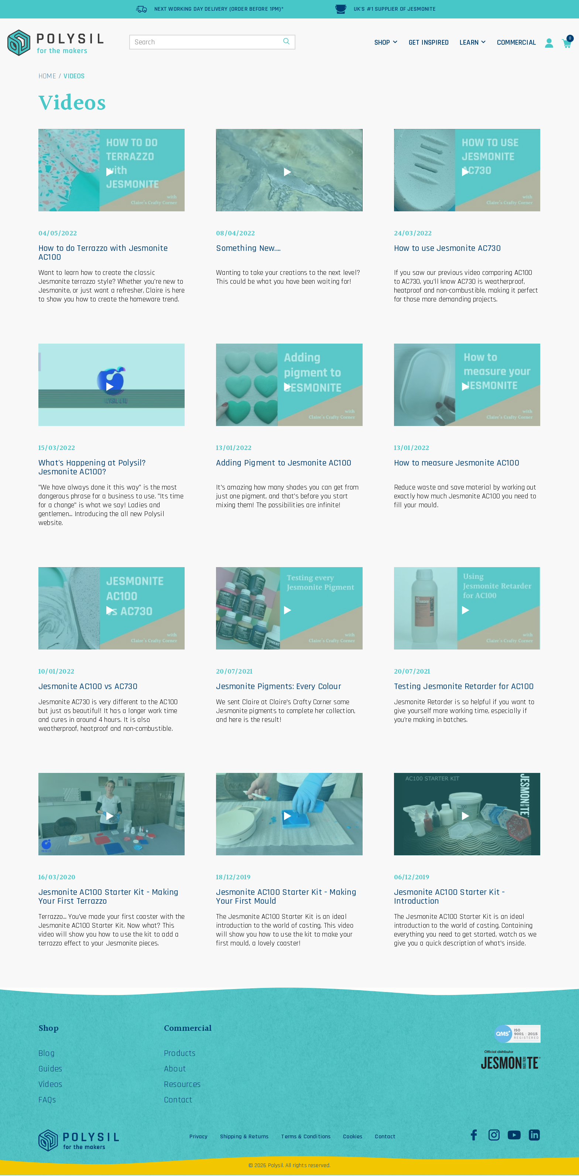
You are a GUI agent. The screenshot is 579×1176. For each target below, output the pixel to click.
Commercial (516, 42)
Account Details (549, 43)
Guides (50, 1069)
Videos (50, 1085)
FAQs (47, 1100)
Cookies (352, 1138)
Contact (178, 1100)
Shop (382, 42)
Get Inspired (429, 42)
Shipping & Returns (244, 1138)
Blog (46, 1054)
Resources (183, 1085)
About (175, 1069)
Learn (469, 42)
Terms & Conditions (305, 1138)
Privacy (198, 1138)
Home (47, 76)
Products (180, 1054)
